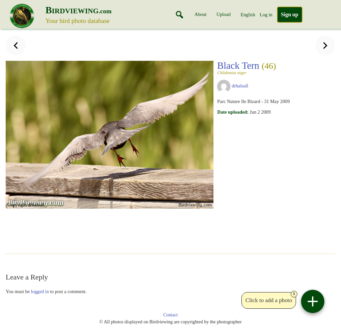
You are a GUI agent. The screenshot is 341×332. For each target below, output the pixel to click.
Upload (223, 14)
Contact (170, 314)
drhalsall (240, 85)
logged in (40, 291)
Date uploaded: (232, 112)
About (200, 14)
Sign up (289, 14)
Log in (266, 14)
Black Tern (252, 67)
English (247, 14)
